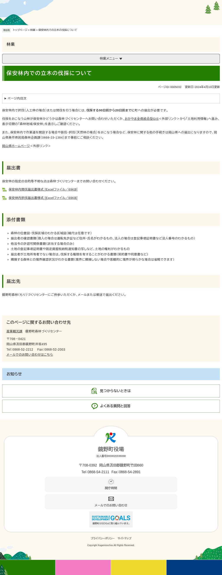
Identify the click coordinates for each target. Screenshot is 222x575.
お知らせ (14, 374)
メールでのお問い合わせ (111, 505)
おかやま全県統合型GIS (142, 118)
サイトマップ (124, 538)
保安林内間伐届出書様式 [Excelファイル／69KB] (43, 189)
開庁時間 (111, 488)
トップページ (20, 30)
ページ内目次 (17, 98)
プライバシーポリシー (103, 538)
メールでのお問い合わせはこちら (30, 354)
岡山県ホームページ (16, 146)
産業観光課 (15, 331)
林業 (32, 30)
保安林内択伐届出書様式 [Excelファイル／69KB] (43, 198)
